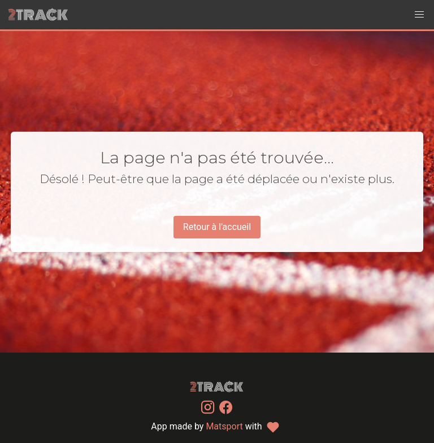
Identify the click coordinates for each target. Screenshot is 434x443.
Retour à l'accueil (217, 227)
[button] (419, 14)
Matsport (224, 426)
